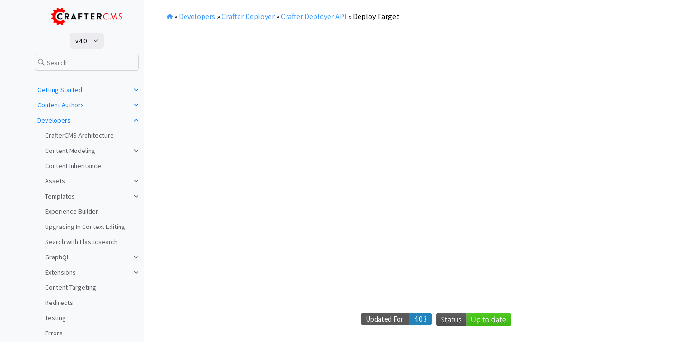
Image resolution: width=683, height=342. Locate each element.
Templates (60, 196)
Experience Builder (71, 211)
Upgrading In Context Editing (85, 226)
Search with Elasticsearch (81, 242)
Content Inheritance (73, 166)
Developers (54, 120)
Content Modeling (70, 150)
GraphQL (57, 257)
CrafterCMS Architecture (79, 135)
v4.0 (81, 41)
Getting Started (59, 90)
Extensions (60, 272)
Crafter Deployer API (314, 16)
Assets (55, 181)
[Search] (87, 62)
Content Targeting (70, 287)
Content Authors (60, 105)
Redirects (59, 302)
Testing (55, 318)
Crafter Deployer (248, 16)
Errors (54, 333)
